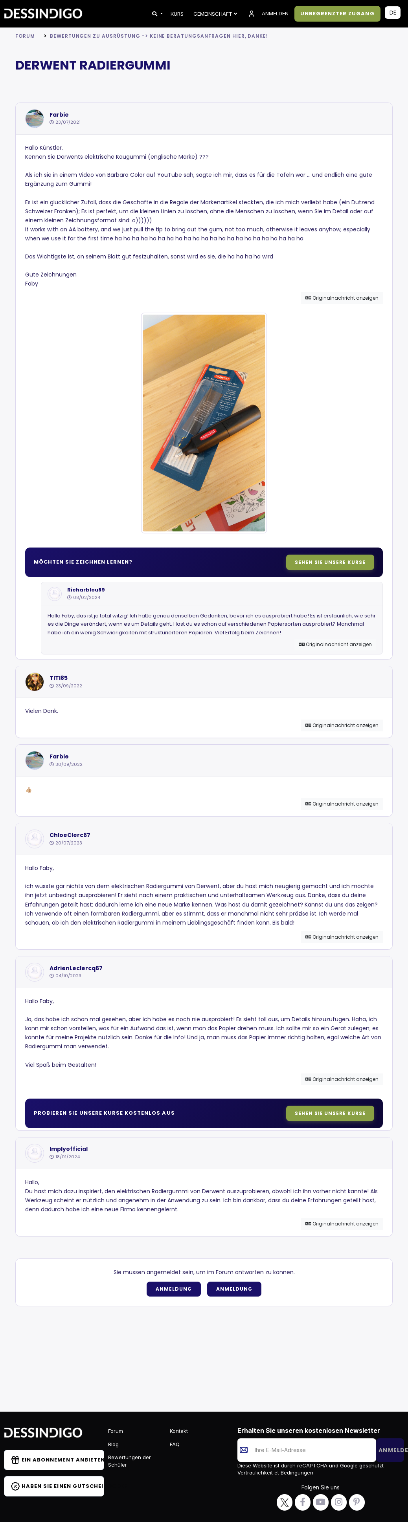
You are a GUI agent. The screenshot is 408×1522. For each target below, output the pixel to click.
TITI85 (59, 678)
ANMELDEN (268, 14)
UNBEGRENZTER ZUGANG (337, 13)
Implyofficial (69, 1149)
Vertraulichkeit (255, 1472)
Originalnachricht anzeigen (342, 298)
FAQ (175, 1444)
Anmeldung (174, 1289)
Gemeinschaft (215, 14)
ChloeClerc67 (70, 835)
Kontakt (179, 1431)
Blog (113, 1444)
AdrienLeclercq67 (76, 968)
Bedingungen (296, 1472)
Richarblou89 (86, 590)
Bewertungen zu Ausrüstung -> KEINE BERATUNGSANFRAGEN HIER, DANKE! (159, 36)
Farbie (59, 115)
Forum (25, 36)
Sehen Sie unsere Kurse (330, 562)
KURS (177, 14)
